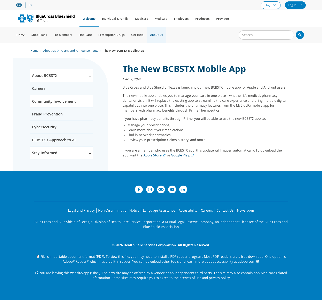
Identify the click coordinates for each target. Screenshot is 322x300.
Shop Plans (39, 35)
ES (30, 5)
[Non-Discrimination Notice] (118, 210)
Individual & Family (115, 19)
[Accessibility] (188, 210)
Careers (39, 88)
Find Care (85, 35)
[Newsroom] (245, 210)
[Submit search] (300, 35)
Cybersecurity (44, 126)
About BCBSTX (61, 76)
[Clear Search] (288, 35)
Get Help (137, 35)
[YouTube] (172, 190)
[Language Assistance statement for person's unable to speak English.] (159, 210)
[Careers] (207, 210)
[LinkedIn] (183, 190)
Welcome (89, 19)
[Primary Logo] (46, 18)
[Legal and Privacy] (81, 210)
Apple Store (153, 155)
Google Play (180, 155)
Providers (223, 19)
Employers (181, 19)
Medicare (141, 19)
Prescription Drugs (111, 35)
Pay (268, 5)
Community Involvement (61, 102)
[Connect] (161, 190)
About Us (156, 35)
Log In (292, 5)
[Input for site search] (266, 35)
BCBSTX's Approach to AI (54, 139)
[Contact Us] (224, 210)
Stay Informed (61, 153)
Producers (202, 19)
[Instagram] (150, 190)
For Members (63, 35)
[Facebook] (139, 190)
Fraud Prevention (47, 114)
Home (20, 35)
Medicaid (161, 19)
